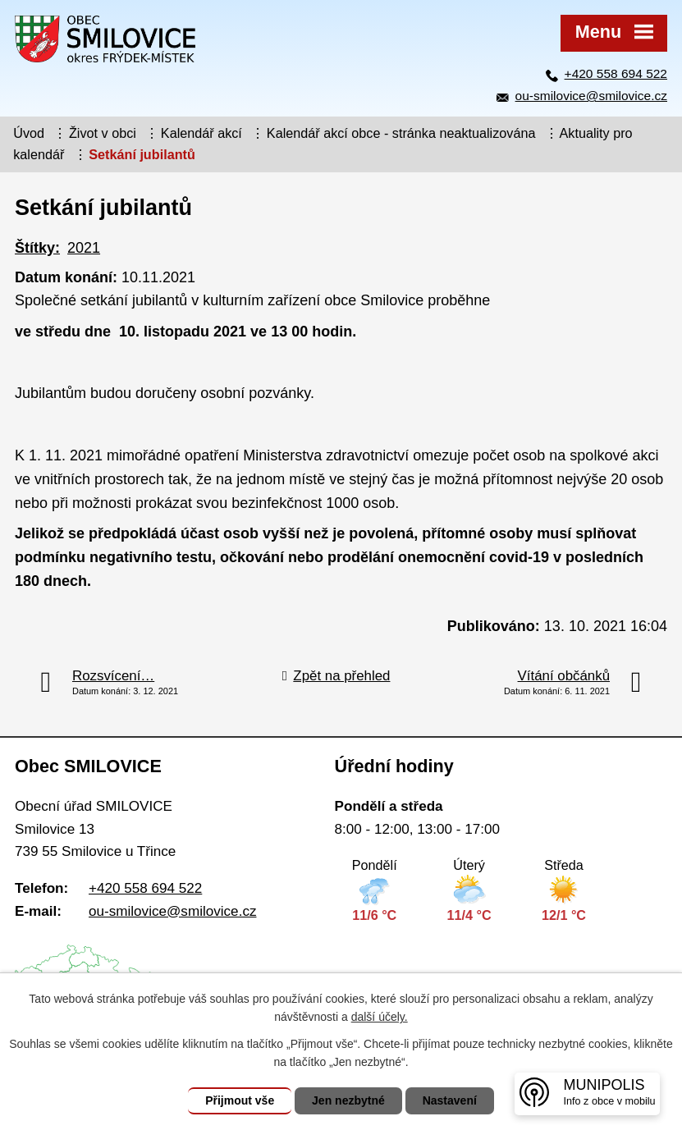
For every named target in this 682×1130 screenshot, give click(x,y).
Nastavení (450, 1100)
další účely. (379, 1016)
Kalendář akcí (201, 133)
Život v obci (102, 133)
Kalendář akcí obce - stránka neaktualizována (401, 133)
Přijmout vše (239, 1100)
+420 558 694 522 (616, 73)
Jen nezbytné (348, 1100)
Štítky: (37, 248)
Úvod (28, 133)
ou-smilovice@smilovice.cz (591, 96)
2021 (83, 248)
